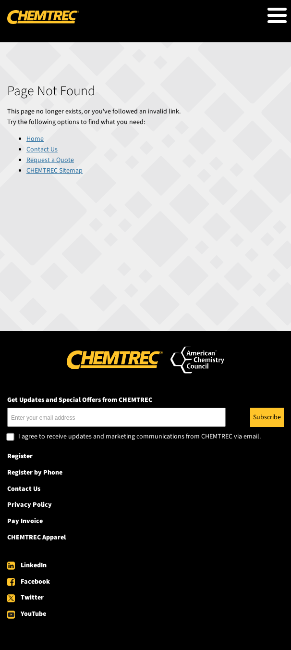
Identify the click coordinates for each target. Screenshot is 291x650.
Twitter (32, 597)
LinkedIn (34, 565)
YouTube (33, 614)
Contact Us (42, 149)
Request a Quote (50, 160)
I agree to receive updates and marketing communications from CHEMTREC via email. (139, 437)
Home (35, 139)
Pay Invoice (25, 521)
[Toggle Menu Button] (277, 15)
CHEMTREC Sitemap (54, 170)
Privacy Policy (29, 505)
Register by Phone (34, 472)
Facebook (35, 582)
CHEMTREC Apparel (36, 537)
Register (20, 456)
